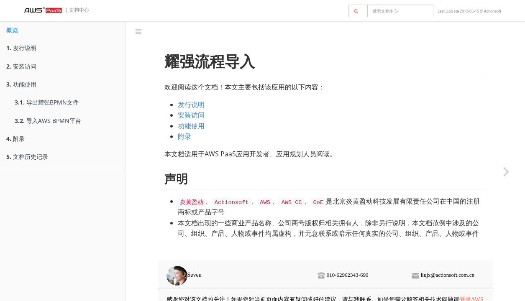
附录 (15, 139)
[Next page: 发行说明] (506, 171)
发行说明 (21, 48)
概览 (12, 30)
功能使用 (21, 84)
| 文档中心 (76, 9)
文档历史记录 (27, 157)
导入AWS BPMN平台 (48, 121)
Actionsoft (492, 11)
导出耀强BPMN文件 (47, 102)
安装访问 (21, 66)
